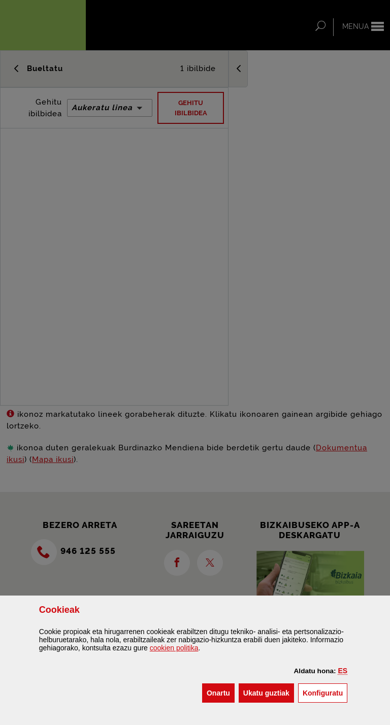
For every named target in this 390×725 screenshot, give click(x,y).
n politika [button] (174, 648)
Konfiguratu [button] (325, 692)
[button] (343, 671)
